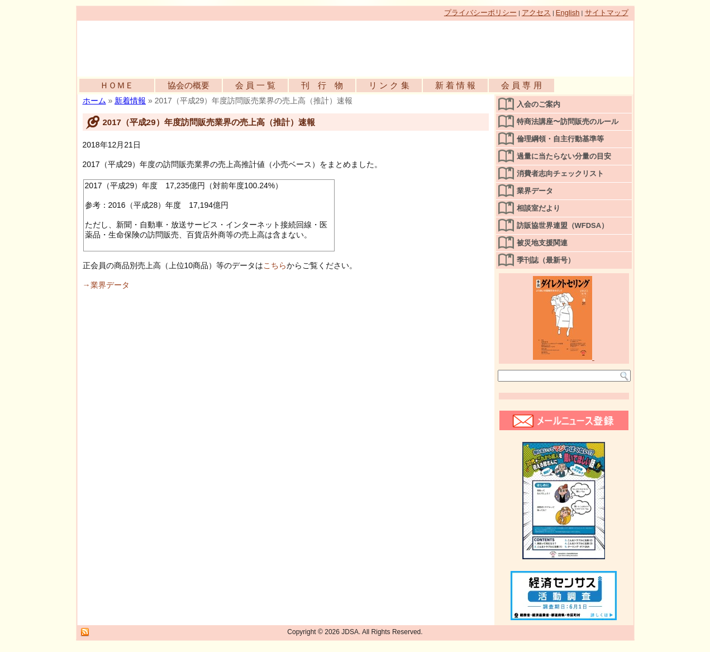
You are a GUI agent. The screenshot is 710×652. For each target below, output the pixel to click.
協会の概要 (188, 85)
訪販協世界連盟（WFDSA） (563, 225)
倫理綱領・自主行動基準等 (560, 139)
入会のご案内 (538, 104)
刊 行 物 (322, 85)
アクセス (536, 12)
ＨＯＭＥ (117, 85)
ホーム (94, 100)
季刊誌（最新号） (546, 260)
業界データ (535, 191)
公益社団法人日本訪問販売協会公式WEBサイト (205, 46)
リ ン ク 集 (389, 85)
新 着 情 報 (455, 85)
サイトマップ (606, 12)
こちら (275, 265)
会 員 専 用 (521, 85)
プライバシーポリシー (480, 12)
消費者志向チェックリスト (560, 173)
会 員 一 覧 (255, 85)
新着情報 (130, 100)
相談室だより (538, 208)
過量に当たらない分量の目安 (564, 156)
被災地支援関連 (542, 243)
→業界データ (106, 284)
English (568, 12)
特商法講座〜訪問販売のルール (567, 121)
